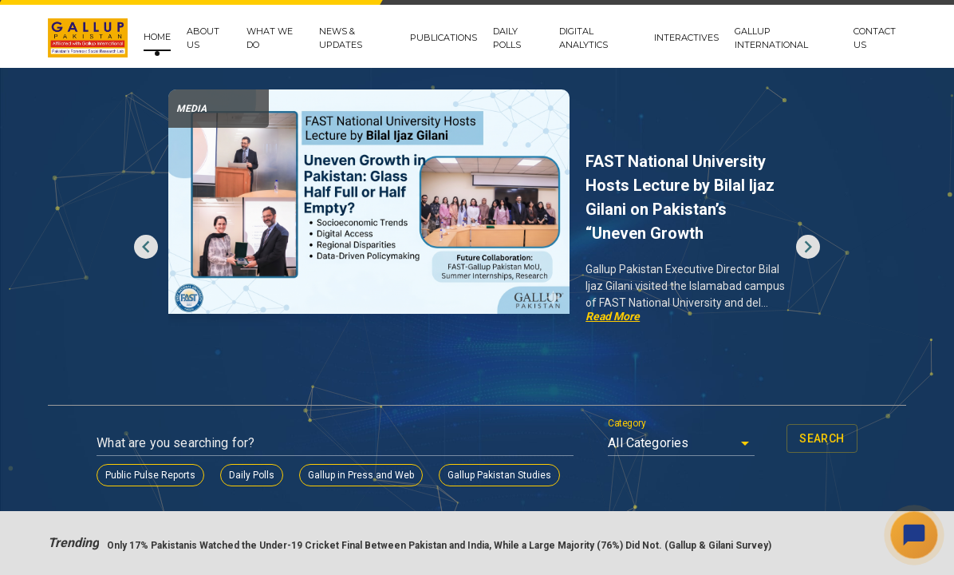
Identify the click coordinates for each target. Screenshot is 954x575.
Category (627, 423)
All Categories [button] (648, 442)
